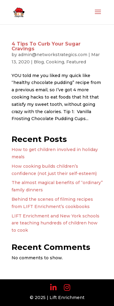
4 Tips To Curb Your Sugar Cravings (46, 46)
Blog (39, 62)
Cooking (55, 62)
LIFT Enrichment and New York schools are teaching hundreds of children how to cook (55, 223)
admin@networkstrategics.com (52, 54)
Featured (76, 62)
